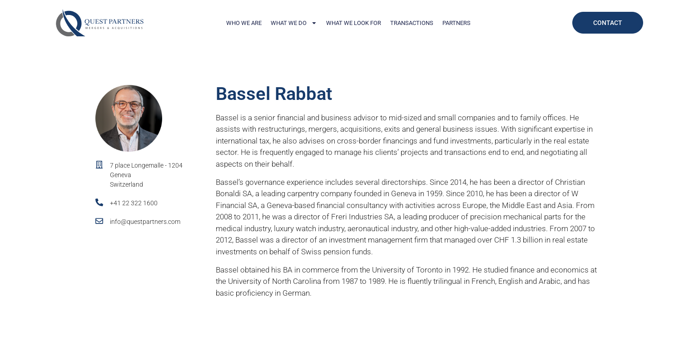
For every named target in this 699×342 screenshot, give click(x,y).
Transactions (411, 23)
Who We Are (244, 23)
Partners (456, 23)
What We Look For (353, 23)
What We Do (294, 23)
